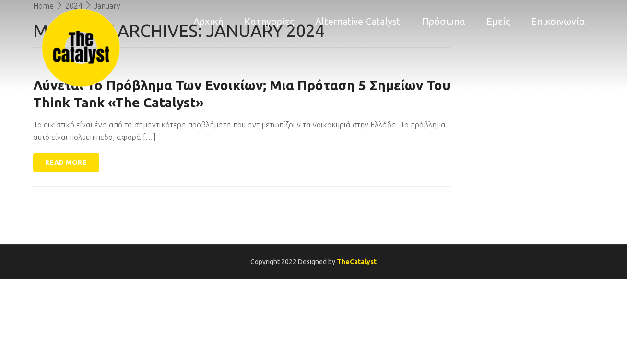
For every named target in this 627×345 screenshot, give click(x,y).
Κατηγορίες (269, 21)
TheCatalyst (357, 261)
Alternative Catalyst (358, 21)
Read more (66, 162)
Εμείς (498, 21)
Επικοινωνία (558, 21)
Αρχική (208, 21)
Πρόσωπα (443, 21)
